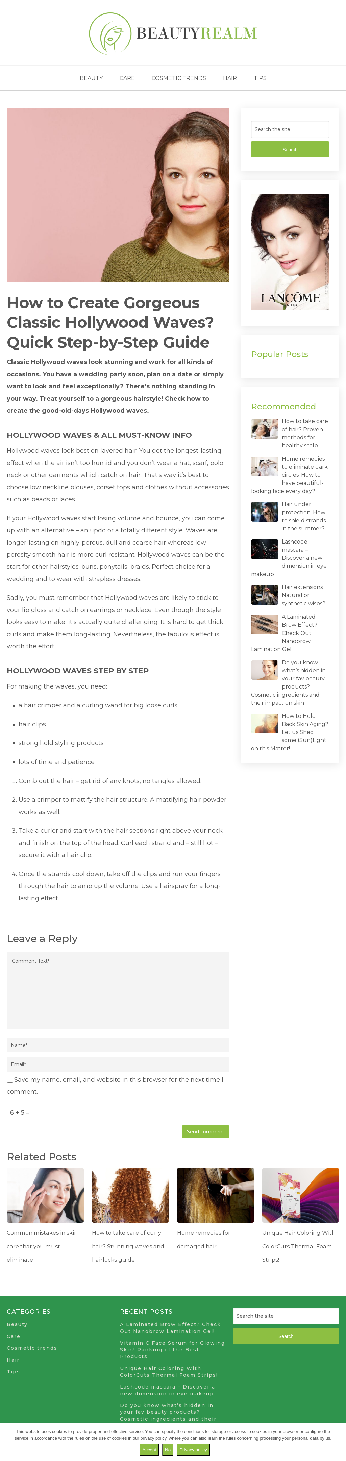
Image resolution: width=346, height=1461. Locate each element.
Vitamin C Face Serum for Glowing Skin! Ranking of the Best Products (172, 1350)
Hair (230, 78)
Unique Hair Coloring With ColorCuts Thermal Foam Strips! (297, 1246)
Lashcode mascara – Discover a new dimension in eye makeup (289, 557)
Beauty (91, 78)
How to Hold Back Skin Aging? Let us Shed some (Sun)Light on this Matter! (289, 732)
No (168, 1449)
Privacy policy (193, 1449)
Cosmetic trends (179, 78)
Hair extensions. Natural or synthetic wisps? (303, 595)
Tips (260, 78)
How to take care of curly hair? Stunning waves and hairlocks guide (127, 1246)
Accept (149, 1449)
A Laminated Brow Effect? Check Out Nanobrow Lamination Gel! (284, 633)
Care (127, 78)
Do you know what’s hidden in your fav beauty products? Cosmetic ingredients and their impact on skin (168, 1415)
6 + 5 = (20, 1112)
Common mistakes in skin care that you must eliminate (40, 1246)
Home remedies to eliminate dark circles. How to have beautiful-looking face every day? (289, 475)
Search (289, 149)
